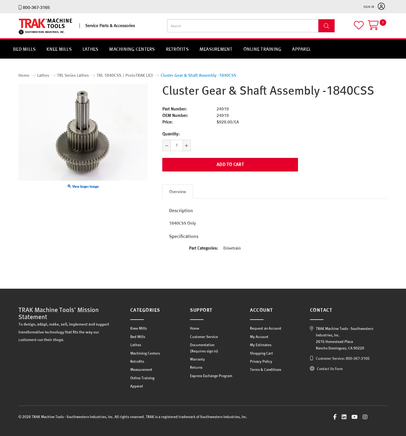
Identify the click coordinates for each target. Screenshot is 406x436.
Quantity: (171, 133)
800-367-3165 (36, 7)
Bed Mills (24, 49)
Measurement (216, 49)
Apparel (301, 49)
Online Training (262, 49)
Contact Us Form (330, 366)
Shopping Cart (261, 351)
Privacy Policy (261, 359)
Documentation (202, 342)
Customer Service (204, 334)
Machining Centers (132, 49)
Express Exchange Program (211, 373)
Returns (196, 365)
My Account (259, 334)
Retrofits (177, 49)
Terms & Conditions (265, 367)
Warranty (197, 357)
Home (194, 326)
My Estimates (260, 342)
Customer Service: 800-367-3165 (343, 356)
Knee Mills (59, 49)
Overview (177, 189)
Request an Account (265, 326)
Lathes (91, 49)
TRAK (23, 34)
